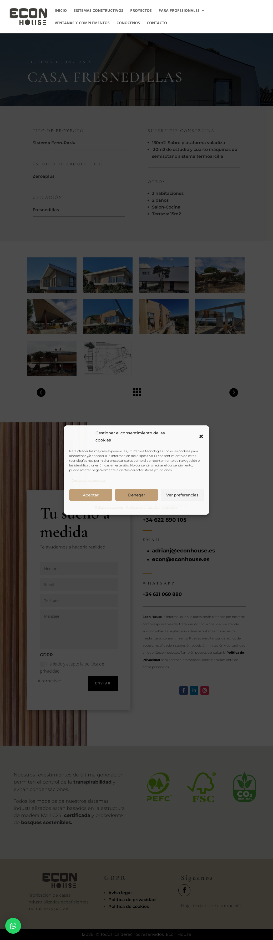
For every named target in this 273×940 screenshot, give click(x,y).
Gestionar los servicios (89, 480)
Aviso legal (170, 507)
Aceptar (91, 494)
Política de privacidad (143, 507)
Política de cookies (109, 507)
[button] (201, 436)
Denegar (136, 494)
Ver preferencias (182, 494)
